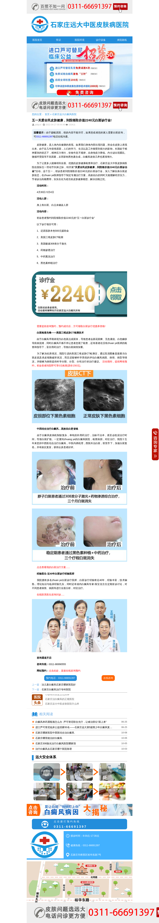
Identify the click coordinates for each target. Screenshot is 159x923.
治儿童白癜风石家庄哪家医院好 (59, 684)
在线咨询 (108, 678)
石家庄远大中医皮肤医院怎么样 (62, 703)
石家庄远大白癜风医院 (64, 114)
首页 (47, 114)
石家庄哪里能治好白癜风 (48, 738)
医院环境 (79, 39)
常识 (58, 39)
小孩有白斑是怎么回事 (57, 694)
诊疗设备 (101, 39)
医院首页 (37, 39)
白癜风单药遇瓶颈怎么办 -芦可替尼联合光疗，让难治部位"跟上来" (71, 721)
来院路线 (122, 39)
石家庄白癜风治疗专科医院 (56, 689)
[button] (77, 95)
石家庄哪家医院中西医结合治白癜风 (54, 732)
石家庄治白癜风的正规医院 (59, 699)
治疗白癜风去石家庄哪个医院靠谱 (53, 748)
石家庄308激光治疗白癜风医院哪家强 (55, 743)
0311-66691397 (44, 136)
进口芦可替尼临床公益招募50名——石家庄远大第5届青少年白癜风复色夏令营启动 (74, 727)
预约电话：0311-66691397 (60, 678)
